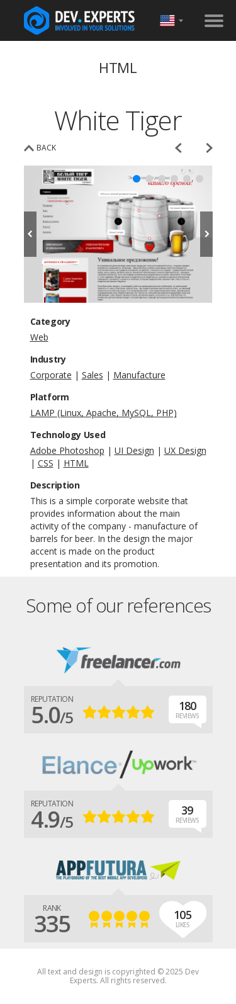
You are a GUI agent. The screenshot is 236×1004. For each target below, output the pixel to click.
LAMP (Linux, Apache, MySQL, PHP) (103, 413)
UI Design (134, 450)
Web (39, 337)
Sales (92, 375)
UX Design (185, 450)
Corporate (51, 375)
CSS (45, 463)
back (46, 148)
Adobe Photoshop (67, 450)
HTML (76, 463)
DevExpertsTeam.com (79, 20)
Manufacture (139, 375)
